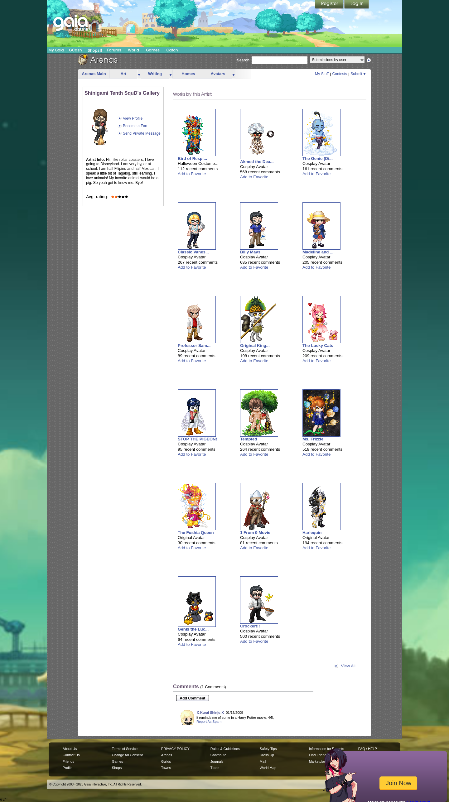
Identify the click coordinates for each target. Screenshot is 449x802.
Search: (244, 60)
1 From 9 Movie (255, 532)
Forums (114, 50)
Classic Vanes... (193, 252)
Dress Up (267, 755)
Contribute (218, 755)
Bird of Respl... (192, 158)
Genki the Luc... (193, 629)
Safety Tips (268, 749)
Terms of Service (125, 749)
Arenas (166, 755)
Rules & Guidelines (225, 749)
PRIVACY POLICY (175, 749)
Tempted (248, 439)
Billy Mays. (251, 252)
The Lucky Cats (317, 345)
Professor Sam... (194, 345)
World (133, 50)
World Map (268, 768)
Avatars (217, 73)
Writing (155, 73)
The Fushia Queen (196, 532)
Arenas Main (94, 73)
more (139, 74)
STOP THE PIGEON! (197, 439)
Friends (68, 761)
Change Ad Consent (127, 755)
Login (356, 4)
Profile (67, 768)
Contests (339, 74)
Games (153, 50)
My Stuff (322, 74)
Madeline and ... (317, 252)
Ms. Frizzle (312, 439)
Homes (188, 73)
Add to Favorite (192, 173)
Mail (263, 761)
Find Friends (318, 755)
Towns (166, 768)
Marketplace (318, 761)
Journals (217, 761)
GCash (75, 50)
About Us (70, 749)
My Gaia (56, 50)
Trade (214, 768)
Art (124, 73)
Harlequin (311, 532)
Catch (172, 50)
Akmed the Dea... (256, 161)
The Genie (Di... (317, 158)
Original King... (255, 345)
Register (329, 4)
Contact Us (71, 755)
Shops (95, 50)
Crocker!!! (250, 626)
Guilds (166, 761)
